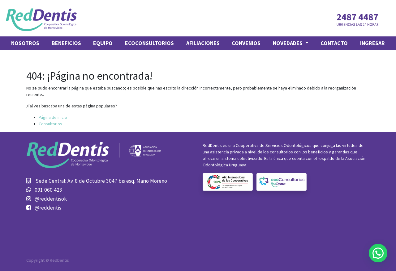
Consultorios (50, 124)
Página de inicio (53, 117)
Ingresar (372, 43)
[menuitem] (25, 43)
